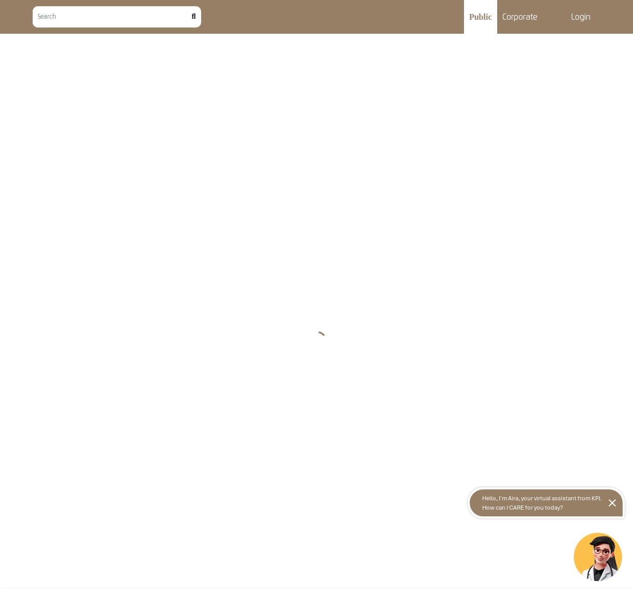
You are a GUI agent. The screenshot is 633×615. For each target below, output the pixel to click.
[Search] (112, 17)
